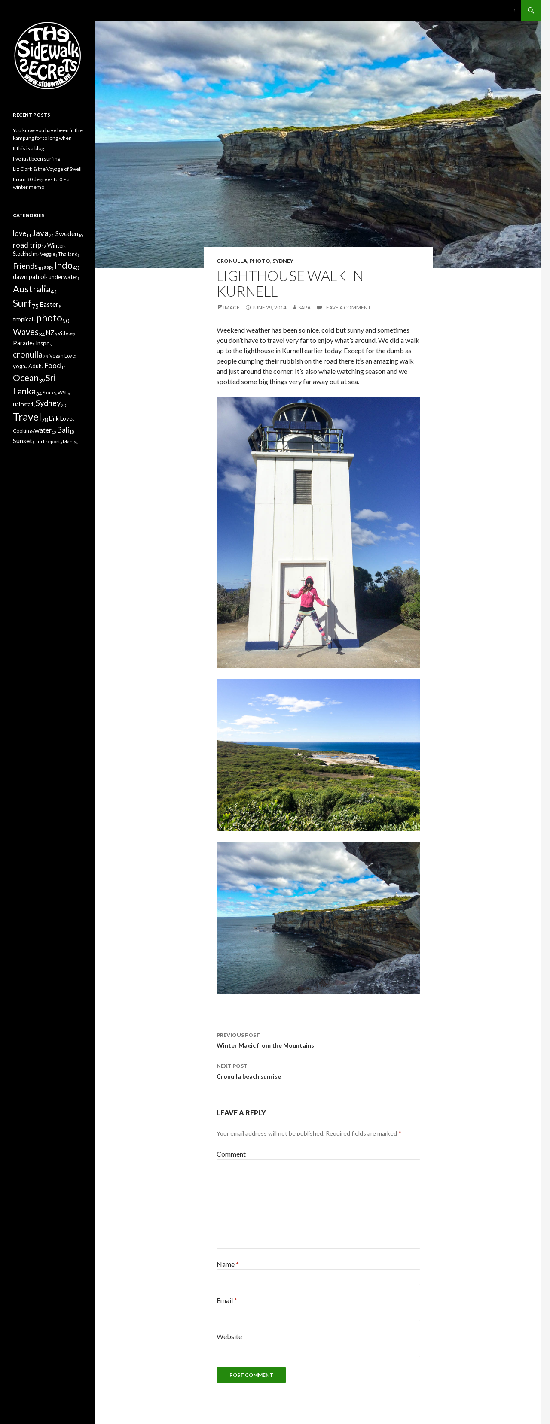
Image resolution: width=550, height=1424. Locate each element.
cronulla (232, 261)
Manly (69, 441)
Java (40, 233)
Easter (49, 304)
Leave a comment (347, 307)
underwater (63, 276)
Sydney (282, 261)
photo (259, 261)
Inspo (43, 343)
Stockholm (25, 254)
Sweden (66, 233)
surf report (47, 441)
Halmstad (23, 404)
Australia (32, 288)
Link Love (60, 418)
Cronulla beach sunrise (318, 1070)
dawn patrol (29, 276)
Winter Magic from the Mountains (318, 1039)
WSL (63, 392)
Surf (22, 303)
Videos (65, 333)
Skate (49, 392)
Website (229, 1336)
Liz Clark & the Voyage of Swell (47, 169)
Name (228, 1264)
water (43, 430)
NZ (50, 332)
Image (231, 307)
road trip (27, 244)
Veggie (47, 254)
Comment (231, 1154)
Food (53, 365)
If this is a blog (28, 148)
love (19, 233)
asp (48, 267)
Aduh (35, 366)
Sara (304, 307)
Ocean (26, 377)
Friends (25, 265)
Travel (27, 416)
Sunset (22, 441)
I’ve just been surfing (36, 158)
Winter (55, 245)
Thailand (68, 254)
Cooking (22, 430)
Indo (63, 265)
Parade (23, 343)
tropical (23, 319)
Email (227, 1300)
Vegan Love (62, 355)
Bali (63, 429)
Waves (26, 332)
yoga (19, 366)
